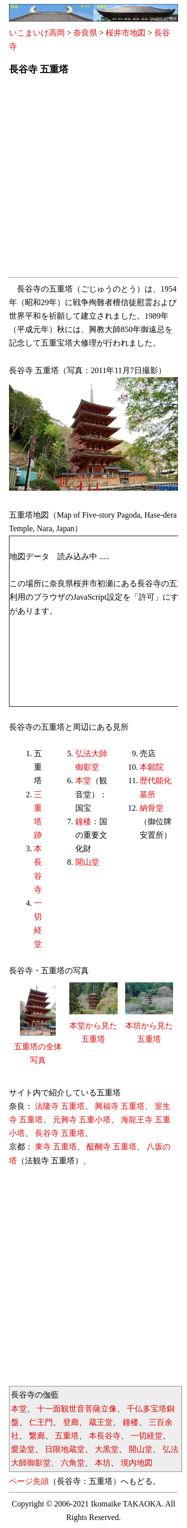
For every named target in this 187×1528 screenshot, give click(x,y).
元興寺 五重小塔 (82, 1119)
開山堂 (87, 862)
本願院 (152, 767)
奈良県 (85, 33)
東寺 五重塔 (56, 1146)
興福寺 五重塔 (120, 1106)
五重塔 (67, 1435)
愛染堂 (23, 1449)
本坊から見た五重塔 (149, 1025)
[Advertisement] (93, 179)
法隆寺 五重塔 (60, 1106)
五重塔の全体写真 (38, 1046)
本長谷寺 (105, 1435)
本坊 (103, 1462)
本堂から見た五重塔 (93, 1025)
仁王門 (41, 1422)
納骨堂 (152, 808)
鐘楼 (83, 821)
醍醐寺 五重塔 (112, 1146)
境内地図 (137, 1462)
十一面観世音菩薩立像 (77, 1408)
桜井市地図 (126, 33)
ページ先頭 (29, 1481)
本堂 (83, 780)
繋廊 (37, 1435)
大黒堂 (107, 1449)
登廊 (71, 1422)
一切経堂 (147, 1435)
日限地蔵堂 (65, 1449)
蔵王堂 (101, 1422)
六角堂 (73, 1462)
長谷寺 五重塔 (60, 1133)
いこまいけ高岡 (37, 33)
